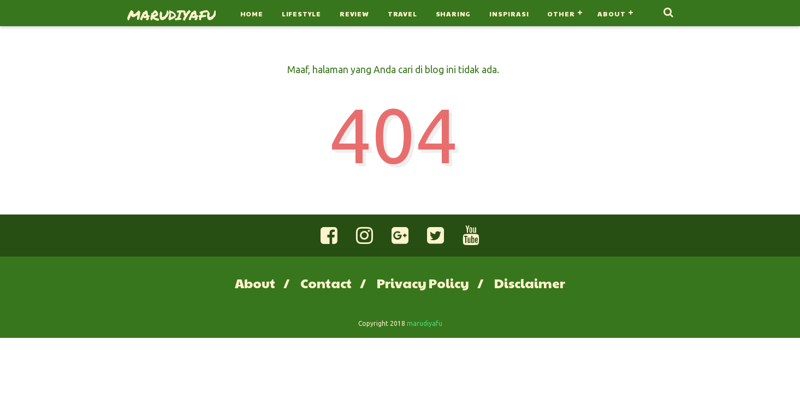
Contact (326, 282)
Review (354, 13)
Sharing (453, 13)
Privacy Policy (423, 282)
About (611, 13)
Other (560, 13)
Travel (402, 13)
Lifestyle (301, 13)
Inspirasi (509, 13)
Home (251, 13)
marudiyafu (171, 15)
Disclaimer (529, 282)
